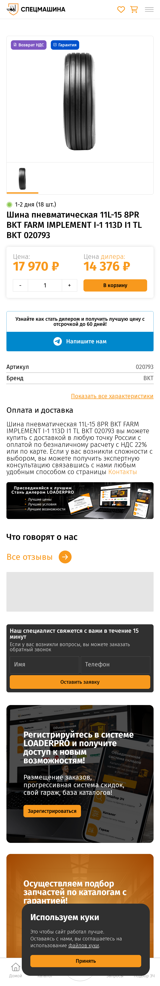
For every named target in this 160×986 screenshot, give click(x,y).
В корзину (115, 285)
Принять (86, 961)
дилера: (113, 256)
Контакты (122, 472)
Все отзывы (29, 557)
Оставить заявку (80, 682)
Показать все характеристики (112, 396)
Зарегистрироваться (52, 811)
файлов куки (83, 945)
